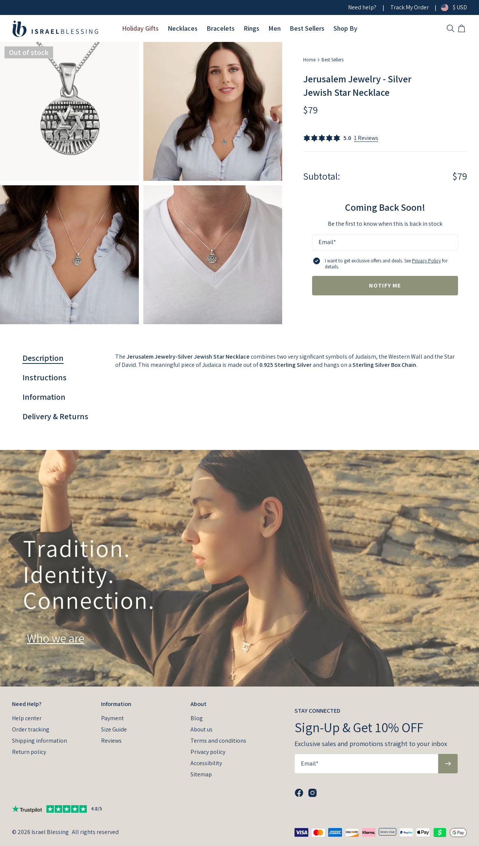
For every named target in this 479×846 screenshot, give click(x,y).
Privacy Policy (426, 261)
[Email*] (385, 242)
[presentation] (239, 568)
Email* (327, 242)
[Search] (450, 28)
